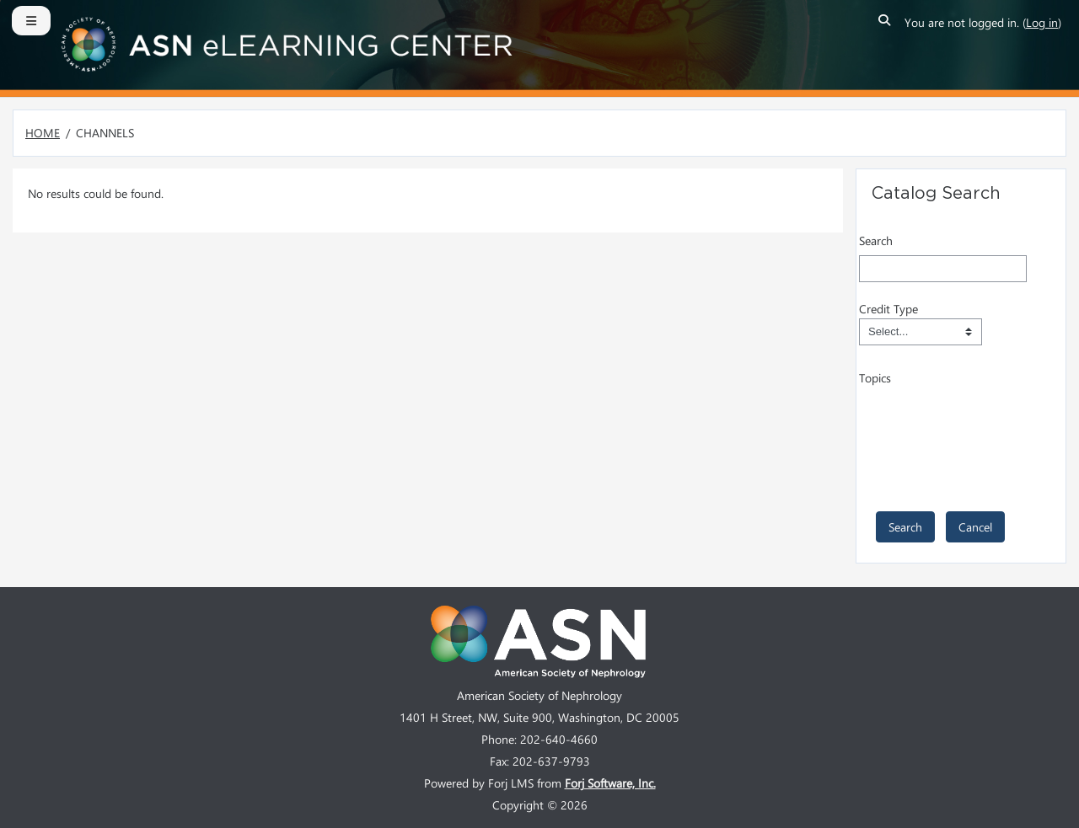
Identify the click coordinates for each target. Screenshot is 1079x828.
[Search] (943, 268)
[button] (885, 23)
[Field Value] (920, 331)
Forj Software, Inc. (610, 783)
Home (42, 133)
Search (876, 240)
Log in (1042, 22)
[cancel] (975, 526)
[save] (905, 526)
